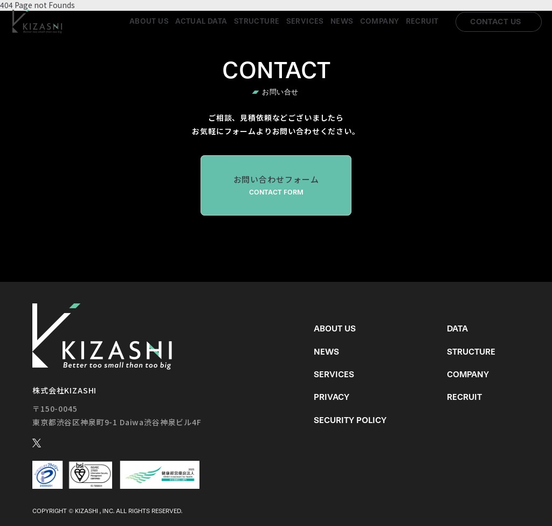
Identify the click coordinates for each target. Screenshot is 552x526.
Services (305, 21)
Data (457, 328)
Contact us (495, 21)
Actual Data (201, 21)
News (342, 21)
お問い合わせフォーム (276, 185)
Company (379, 21)
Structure (257, 21)
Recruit (422, 21)
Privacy (331, 397)
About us (149, 21)
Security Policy (350, 420)
